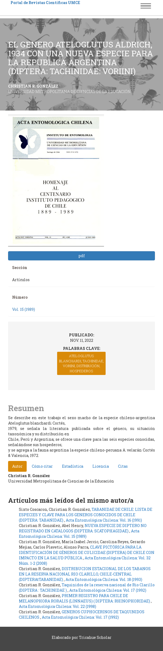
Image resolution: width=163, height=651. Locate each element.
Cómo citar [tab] (42, 466)
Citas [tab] (123, 466)
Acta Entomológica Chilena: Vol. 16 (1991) (104, 520)
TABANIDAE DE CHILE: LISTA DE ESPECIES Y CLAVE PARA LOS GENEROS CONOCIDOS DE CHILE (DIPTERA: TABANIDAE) (85, 515)
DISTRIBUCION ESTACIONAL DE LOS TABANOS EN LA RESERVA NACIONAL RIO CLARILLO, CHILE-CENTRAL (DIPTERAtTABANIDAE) (85, 574)
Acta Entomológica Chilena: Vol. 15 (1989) (79, 533)
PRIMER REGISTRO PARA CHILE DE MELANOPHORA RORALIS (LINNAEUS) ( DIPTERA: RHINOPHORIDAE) (85, 598)
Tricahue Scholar (95, 637)
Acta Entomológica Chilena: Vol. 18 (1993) (103, 579)
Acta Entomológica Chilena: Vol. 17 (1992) (107, 590)
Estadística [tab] (72, 466)
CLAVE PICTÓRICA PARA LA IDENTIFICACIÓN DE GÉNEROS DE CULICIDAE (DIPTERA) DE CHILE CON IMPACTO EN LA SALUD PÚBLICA (86, 552)
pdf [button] (81, 255)
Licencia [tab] (100, 466)
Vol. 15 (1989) (23, 309)
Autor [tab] (17, 466)
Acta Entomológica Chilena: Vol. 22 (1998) (57, 606)
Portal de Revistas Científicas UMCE (45, 2)
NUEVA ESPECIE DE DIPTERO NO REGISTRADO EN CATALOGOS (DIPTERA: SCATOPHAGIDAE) (83, 528)
